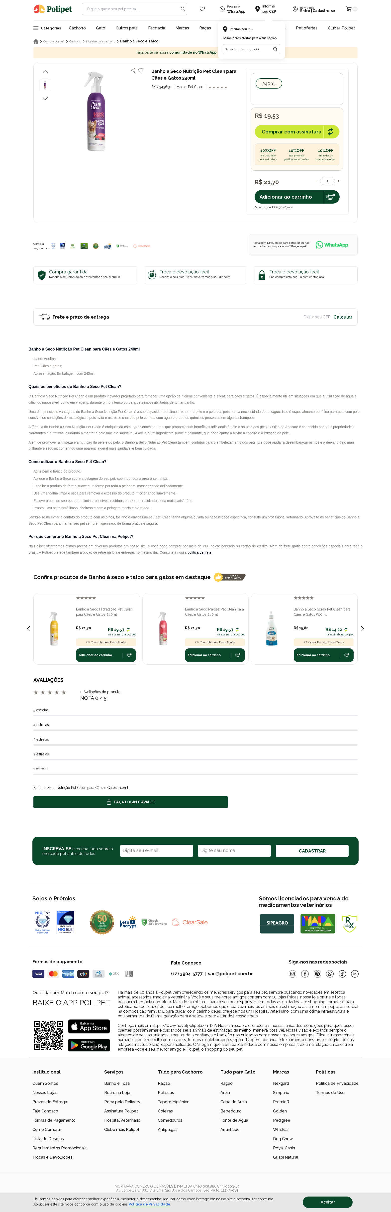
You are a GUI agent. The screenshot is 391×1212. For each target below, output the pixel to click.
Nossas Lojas (44, 1092)
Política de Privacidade (337, 1083)
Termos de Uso (330, 1092)
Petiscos (166, 1092)
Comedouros (170, 1120)
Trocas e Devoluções (52, 1157)
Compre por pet (53, 41)
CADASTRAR (312, 850)
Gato (100, 28)
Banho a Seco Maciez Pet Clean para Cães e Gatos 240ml (214, 611)
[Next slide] (362, 628)
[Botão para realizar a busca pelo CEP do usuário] (275, 49)
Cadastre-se (324, 11)
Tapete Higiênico (174, 1101)
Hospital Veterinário (122, 1120)
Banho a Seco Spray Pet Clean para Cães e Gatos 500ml (322, 611)
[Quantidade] (327, 181)
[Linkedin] (355, 974)
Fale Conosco (45, 1111)
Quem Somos (45, 1083)
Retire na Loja (117, 1092)
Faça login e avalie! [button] (131, 802)
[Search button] (182, 8)
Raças (205, 28)
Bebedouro (231, 1111)
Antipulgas (168, 1129)
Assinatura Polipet (121, 1111)
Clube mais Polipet (121, 1129)
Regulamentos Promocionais (59, 1148)
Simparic (281, 1092)
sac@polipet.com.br (230, 973)
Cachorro (77, 28)
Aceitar (328, 1202)
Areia (225, 1092)
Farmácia (156, 28)
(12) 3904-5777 (186, 973)
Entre (305, 11)
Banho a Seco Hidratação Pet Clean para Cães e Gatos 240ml (104, 611)
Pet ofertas (306, 28)
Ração (164, 1083)
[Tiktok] (342, 974)
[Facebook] (305, 974)
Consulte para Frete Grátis (106, 642)
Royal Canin (284, 1148)
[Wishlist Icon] (202, 9)
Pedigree (281, 1120)
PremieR (281, 1101)
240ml (269, 83)
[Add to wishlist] (140, 70)
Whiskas (281, 1129)
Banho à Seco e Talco (139, 41)
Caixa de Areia (233, 1101)
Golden (280, 1111)
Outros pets (127, 28)
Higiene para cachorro (100, 41)
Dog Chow (283, 1138)
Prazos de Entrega (49, 1101)
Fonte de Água (234, 1120)
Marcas (182, 28)
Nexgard (281, 1083)
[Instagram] (292, 974)
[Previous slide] (28, 628)
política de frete (199, 552)
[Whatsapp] (330, 974)
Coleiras (165, 1111)
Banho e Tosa (117, 1083)
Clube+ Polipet (341, 28)
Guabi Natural (285, 1157)
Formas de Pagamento (54, 1120)
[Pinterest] (317, 974)
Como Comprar (46, 1129)
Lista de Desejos (48, 1138)
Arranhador (230, 1129)
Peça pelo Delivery (122, 1101)
